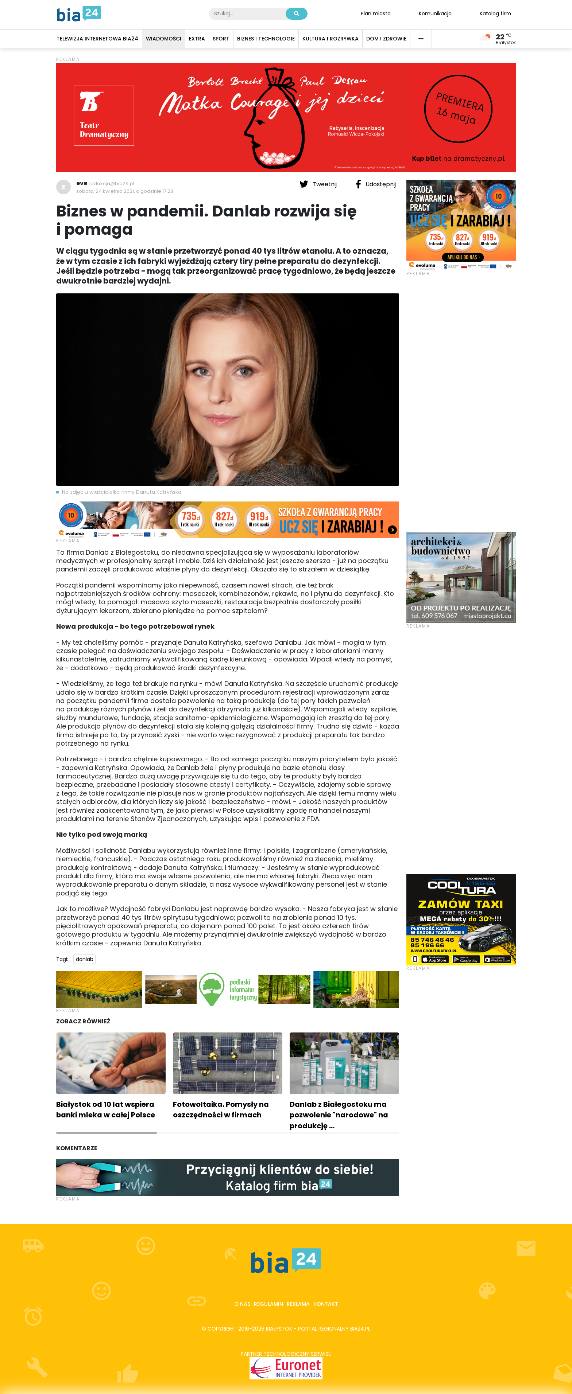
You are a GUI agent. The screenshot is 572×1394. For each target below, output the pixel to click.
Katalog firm (495, 13)
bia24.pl (360, 1328)
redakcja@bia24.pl (111, 183)
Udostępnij (376, 184)
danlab (84, 959)
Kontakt (325, 1304)
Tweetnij (318, 184)
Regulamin (268, 1304)
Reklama (298, 1304)
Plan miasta (376, 13)
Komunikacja (435, 13)
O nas (242, 1304)
